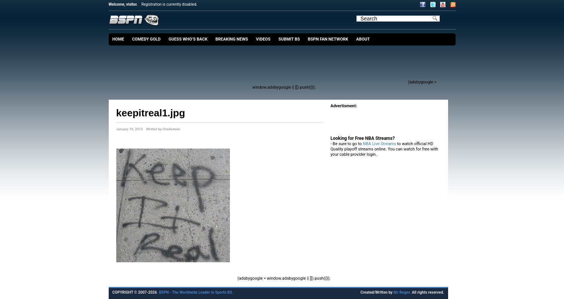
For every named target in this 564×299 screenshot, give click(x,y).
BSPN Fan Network (328, 39)
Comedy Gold (146, 39)
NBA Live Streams (379, 143)
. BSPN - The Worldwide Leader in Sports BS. (195, 292)
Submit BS (289, 39)
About (363, 39)
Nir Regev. (403, 292)
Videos (263, 39)
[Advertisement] (269, 66)
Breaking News (232, 39)
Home (118, 39)
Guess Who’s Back (188, 39)
